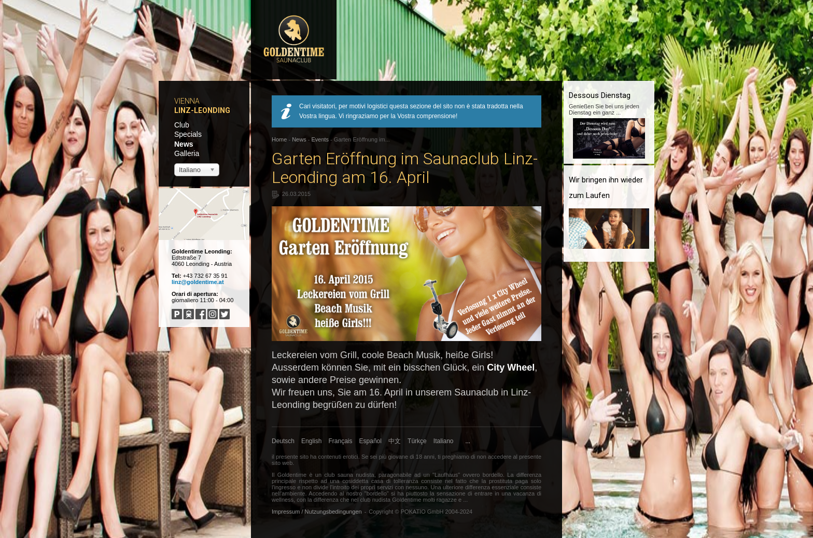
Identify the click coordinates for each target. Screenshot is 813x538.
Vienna (187, 101)
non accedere (494, 457)
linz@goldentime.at (198, 282)
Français (341, 441)
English (311, 441)
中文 (394, 441)
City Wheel (511, 367)
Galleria (186, 153)
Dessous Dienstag (599, 95)
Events (320, 139)
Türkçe (417, 441)
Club (181, 125)
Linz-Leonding (202, 110)
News (183, 144)
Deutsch (283, 441)
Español (370, 441)
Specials (188, 134)
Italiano (443, 441)
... (468, 441)
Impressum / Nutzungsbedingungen (317, 511)
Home (279, 139)
